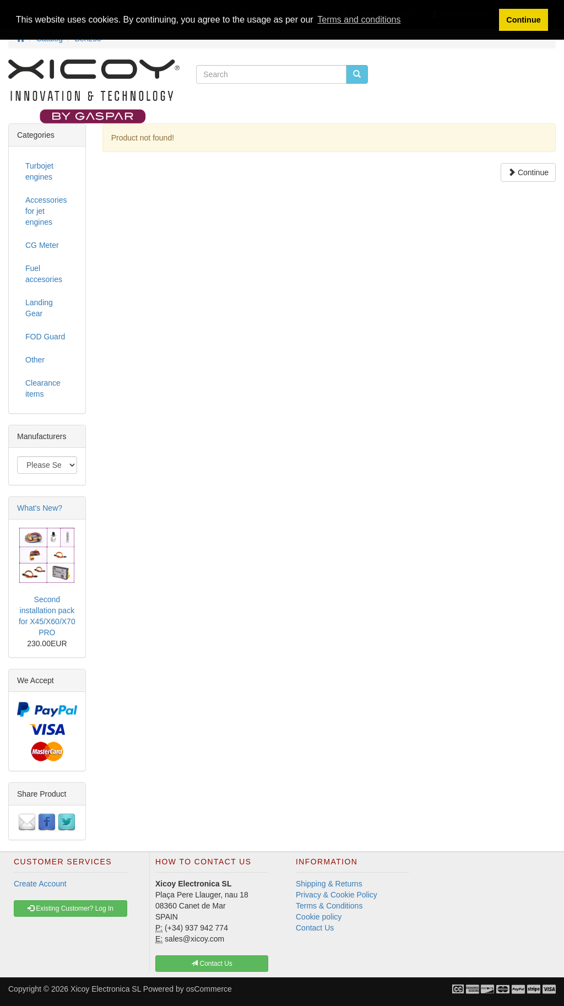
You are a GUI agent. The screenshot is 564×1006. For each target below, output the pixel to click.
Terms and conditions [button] (358, 19)
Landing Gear (39, 308)
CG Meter (42, 245)
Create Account (40, 883)
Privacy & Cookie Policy (336, 894)
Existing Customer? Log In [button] (70, 908)
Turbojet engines (39, 171)
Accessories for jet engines (46, 211)
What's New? (39, 508)
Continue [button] (523, 19)
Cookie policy (318, 916)
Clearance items (43, 388)
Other (35, 359)
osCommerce (209, 989)
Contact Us (315, 927)
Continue (528, 172)
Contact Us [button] (211, 963)
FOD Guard (45, 336)
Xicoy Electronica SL (105, 989)
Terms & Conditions (329, 905)
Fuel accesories (43, 274)
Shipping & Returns (329, 883)
